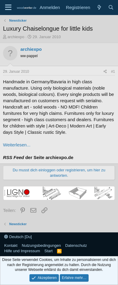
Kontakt (10, 245)
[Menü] (8, 7)
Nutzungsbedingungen (41, 245)
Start (48, 251)
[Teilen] (105, 71)
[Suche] (111, 7)
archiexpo (16, 37)
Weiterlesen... (16, 144)
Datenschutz (76, 245)
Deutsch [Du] (18, 236)
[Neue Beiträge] (99, 7)
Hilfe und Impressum (22, 251)
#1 (113, 71)
